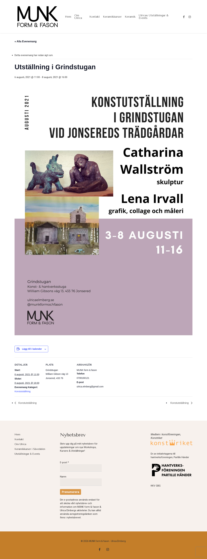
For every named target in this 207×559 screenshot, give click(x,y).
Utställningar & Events (27, 453)
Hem (17, 434)
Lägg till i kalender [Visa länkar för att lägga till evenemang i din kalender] (32, 349)
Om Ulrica (20, 444)
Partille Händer (181, 457)
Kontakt (19, 439)
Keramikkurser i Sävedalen (30, 449)
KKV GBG (156, 485)
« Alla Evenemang (26, 41)
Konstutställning (23, 391)
